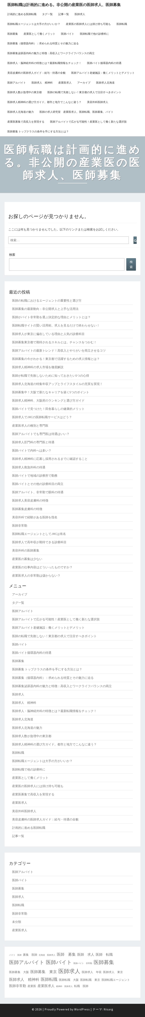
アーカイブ (83, 82)
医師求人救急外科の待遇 (28, 467)
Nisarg (108, 1009)
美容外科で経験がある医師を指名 (34, 517)
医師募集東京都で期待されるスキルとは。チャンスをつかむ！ (54, 342)
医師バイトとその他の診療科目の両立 (37, 484)
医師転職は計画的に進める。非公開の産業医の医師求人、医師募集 (64, 4)
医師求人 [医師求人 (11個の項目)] (69, 971)
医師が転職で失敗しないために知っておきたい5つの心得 (50, 375)
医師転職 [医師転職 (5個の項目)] (49, 979)
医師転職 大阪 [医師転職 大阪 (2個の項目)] (69, 980)
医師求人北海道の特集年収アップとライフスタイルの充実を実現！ (57, 384)
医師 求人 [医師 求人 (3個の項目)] (85, 954)
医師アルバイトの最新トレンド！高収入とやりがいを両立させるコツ (59, 350)
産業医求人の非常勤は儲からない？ (36, 575)
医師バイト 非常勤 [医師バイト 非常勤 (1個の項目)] (82, 963)
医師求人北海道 (105, 82)
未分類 (16, 922)
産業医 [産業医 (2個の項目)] (32, 986)
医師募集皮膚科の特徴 (27, 509)
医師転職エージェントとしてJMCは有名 (39, 534)
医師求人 (80, 14)
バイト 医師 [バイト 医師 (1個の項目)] (15, 955)
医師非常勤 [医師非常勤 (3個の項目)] (17, 986)
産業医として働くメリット (39, 33)
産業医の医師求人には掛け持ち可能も (88, 24)
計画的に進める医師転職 (21, 14)
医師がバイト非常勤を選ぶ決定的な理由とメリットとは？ (51, 317)
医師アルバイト (16, 82)
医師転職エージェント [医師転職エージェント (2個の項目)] (116, 980)
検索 (12, 255)
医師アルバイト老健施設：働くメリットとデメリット (103, 73)
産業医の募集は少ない (27, 559)
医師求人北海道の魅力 (20, 112)
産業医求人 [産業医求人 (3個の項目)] (46, 986)
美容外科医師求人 (97, 102)
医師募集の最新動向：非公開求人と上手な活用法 (45, 309)
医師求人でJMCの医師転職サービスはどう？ (42, 417)
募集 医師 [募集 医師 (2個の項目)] (30, 954)
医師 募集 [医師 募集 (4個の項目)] (66, 954)
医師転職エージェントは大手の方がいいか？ (33, 24)
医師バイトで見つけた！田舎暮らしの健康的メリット (48, 409)
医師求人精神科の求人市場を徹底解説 (37, 367)
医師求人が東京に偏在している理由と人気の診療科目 (48, 334)
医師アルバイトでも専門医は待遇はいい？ (40, 434)
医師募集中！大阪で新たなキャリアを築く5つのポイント (50, 392)
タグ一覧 (47, 14)
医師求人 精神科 (42, 82)
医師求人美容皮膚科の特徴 (30, 500)
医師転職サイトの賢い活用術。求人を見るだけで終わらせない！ (56, 325)
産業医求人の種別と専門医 (30, 425)
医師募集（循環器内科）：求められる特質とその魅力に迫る (43, 43)
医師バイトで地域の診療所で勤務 (34, 475)
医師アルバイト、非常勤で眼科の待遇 (37, 492)
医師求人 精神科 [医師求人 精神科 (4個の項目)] (24, 979)
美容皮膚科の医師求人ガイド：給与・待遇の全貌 (36, 73)
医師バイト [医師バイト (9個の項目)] (59, 962)
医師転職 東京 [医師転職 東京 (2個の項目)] (90, 980)
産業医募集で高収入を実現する (25, 121)
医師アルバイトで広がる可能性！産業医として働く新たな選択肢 (88, 121)
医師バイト (67, 33)
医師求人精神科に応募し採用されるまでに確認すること (50, 459)
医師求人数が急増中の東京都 (24, 92)
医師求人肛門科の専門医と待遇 (33, 442)
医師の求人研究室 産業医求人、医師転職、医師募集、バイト (76, 112)
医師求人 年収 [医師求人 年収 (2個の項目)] (92, 972)
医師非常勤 (19, 525)
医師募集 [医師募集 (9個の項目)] (104, 962)
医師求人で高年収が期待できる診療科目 (39, 542)
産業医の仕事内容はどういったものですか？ (42, 567)
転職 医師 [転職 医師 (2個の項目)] (81, 986)
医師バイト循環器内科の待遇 (104, 63)
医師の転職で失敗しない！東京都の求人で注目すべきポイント (84, 92)
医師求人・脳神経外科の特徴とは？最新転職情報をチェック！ (44, 63)
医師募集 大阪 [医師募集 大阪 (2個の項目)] (19, 972)
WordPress (82, 1009)
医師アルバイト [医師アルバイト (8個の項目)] (26, 962)
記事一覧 (63, 14)
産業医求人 (65, 82)
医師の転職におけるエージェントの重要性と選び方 (47, 300)
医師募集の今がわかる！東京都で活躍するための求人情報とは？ (56, 359)
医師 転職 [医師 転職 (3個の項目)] (104, 954)
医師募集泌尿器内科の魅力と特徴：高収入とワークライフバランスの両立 (51, 53)
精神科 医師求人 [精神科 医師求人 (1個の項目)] (64, 986)
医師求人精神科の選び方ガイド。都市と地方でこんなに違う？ (44, 102)
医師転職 (121, 24)
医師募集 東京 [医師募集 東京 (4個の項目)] (43, 971)
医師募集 (12, 33)
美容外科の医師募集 (25, 550)
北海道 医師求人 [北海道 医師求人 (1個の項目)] (47, 955)
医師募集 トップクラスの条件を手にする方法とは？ (38, 131)
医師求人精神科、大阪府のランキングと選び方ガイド (48, 400)
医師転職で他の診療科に (94, 33)
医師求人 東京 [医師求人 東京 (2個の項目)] (113, 972)
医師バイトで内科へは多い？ (31, 450)
